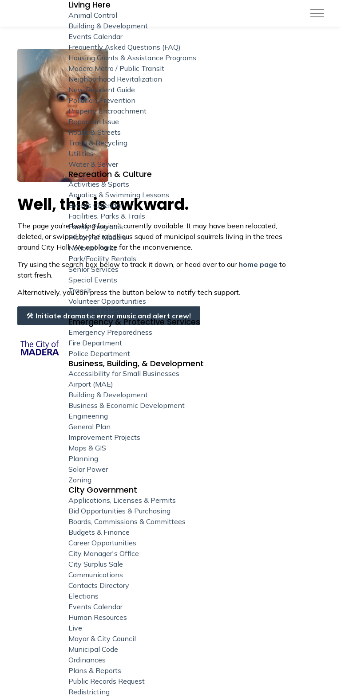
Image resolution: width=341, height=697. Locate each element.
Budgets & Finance (99, 532)
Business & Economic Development (126, 405)
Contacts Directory (98, 585)
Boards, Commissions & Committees (127, 521)
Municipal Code (93, 649)
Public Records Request (106, 681)
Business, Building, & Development (136, 363)
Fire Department (95, 342)
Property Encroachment (107, 110)
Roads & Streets (94, 132)
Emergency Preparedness (110, 332)
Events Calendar (95, 205)
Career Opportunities (102, 542)
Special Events (92, 279)
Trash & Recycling (97, 142)
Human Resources (97, 617)
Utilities (81, 153)
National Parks (92, 247)
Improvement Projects (104, 437)
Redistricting (89, 691)
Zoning (79, 479)
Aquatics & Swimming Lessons (118, 194)
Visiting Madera (93, 311)
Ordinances (87, 659)
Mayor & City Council (102, 638)
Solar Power (88, 469)
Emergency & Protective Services (134, 322)
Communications (95, 574)
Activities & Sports (98, 184)
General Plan (89, 426)
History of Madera (97, 237)
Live (75, 627)
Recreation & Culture (110, 174)
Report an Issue (93, 121)
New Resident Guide (101, 89)
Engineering (88, 415)
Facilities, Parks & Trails (106, 215)
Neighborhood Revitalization (115, 78)
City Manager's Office (103, 553)
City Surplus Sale (95, 564)
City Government (102, 490)
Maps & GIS (87, 447)
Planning (83, 458)
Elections (83, 595)
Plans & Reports (94, 670)
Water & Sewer (93, 164)
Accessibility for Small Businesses (123, 373)
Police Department (99, 353)
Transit (79, 290)
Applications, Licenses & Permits (122, 500)
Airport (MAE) (90, 384)
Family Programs (95, 226)
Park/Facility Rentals (102, 258)
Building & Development (108, 394)
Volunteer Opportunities (107, 301)
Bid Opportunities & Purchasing (119, 510)
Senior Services (93, 269)
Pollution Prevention (101, 100)
